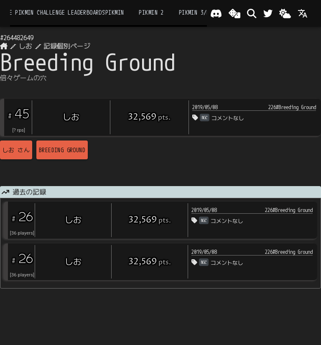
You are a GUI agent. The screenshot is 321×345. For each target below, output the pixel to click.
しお (25, 46)
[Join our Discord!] (216, 13)
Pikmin (114, 12)
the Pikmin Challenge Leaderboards (54, 12)
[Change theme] (285, 13)
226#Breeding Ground (292, 107)
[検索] (252, 13)
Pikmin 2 (151, 12)
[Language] (302, 13)
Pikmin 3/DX (196, 12)
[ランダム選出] (234, 13)
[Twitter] (268, 13)
